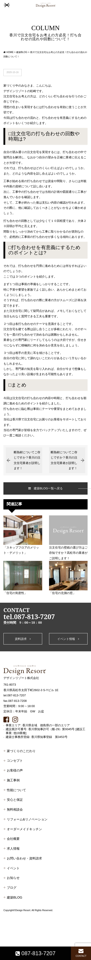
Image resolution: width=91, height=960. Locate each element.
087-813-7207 (35, 953)
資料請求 (23, 639)
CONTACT (80, 952)
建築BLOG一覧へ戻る (45, 488)
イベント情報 (68, 639)
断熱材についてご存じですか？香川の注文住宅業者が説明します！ (27, 460)
